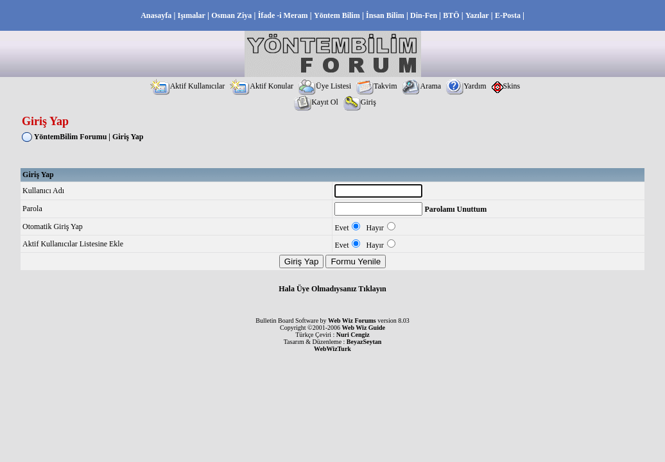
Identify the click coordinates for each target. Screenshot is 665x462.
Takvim (376, 85)
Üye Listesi (324, 85)
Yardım (466, 85)
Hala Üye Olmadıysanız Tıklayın (332, 288)
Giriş (359, 102)
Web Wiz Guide (363, 327)
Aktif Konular (261, 85)
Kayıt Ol (316, 102)
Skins (506, 85)
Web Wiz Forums (352, 320)
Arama (421, 85)
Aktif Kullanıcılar (187, 85)
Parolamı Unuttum (455, 209)
